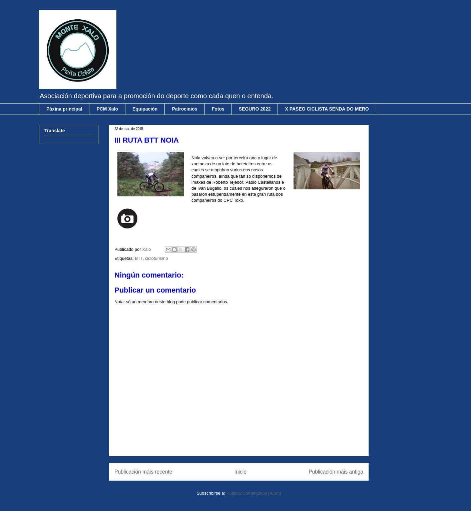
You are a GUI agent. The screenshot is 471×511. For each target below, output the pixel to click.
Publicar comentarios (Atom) (253, 493)
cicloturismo (156, 258)
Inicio (240, 472)
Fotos (218, 109)
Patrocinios (184, 109)
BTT (138, 258)
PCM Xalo (107, 109)
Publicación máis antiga (336, 472)
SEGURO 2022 (255, 109)
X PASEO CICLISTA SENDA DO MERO (327, 109)
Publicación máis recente (143, 472)
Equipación (144, 109)
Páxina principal (64, 109)
